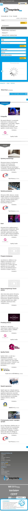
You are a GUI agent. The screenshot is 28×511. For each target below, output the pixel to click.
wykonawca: (14, 172)
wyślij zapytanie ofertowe (18, 94)
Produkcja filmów (6, 322)
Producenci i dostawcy (5, 457)
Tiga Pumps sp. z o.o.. (14, 178)
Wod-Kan (13, 83)
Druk (2, 223)
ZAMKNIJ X (21, 497)
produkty (5, 33)
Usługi (8, 83)
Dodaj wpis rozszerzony (5, 465)
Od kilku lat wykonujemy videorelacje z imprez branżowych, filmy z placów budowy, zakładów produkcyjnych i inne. (9, 329)
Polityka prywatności (5, 471)
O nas (10, 16)
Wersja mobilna (4, 472)
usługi (4, 28)
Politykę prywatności (13, 508)
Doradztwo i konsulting (5, 460)
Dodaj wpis (4, 463)
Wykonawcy (3, 454)
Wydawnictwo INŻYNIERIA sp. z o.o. (14, 373)
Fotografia (4, 116)
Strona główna (4, 16)
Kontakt (15, 16)
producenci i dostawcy (9, 30)
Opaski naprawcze (6, 386)
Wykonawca (14, 130)
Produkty (3, 458)
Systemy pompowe (6, 191)
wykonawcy (5, 25)
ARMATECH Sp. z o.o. (14, 407)
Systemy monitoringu (7, 158)
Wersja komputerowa (5, 474)
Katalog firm (2, 83)
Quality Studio (14, 136)
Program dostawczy (6, 256)
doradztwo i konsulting (9, 35)
